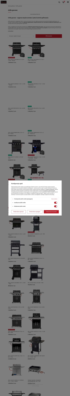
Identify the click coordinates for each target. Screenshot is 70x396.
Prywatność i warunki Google (49, 190)
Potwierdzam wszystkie (51, 211)
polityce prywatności (50, 189)
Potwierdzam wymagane (34, 211)
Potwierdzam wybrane (18, 211)
